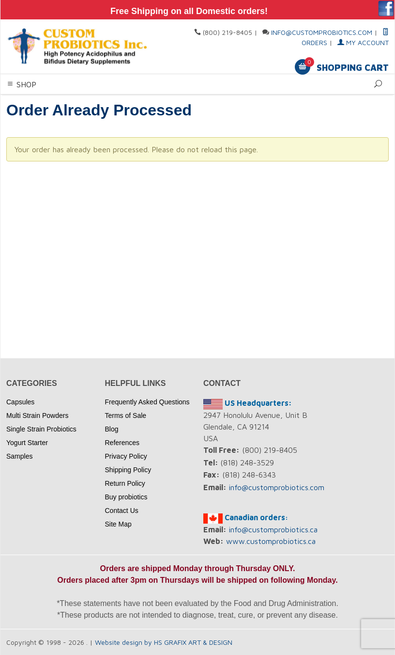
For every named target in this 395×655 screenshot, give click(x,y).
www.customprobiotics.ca (271, 541)
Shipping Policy (128, 470)
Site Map (118, 524)
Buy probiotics (126, 497)
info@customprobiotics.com (321, 32)
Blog (112, 429)
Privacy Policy (126, 456)
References (122, 443)
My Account (363, 42)
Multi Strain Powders (37, 415)
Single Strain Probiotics (41, 429)
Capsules (20, 402)
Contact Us (121, 510)
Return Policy (125, 483)
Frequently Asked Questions (147, 402)
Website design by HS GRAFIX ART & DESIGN (163, 642)
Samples (19, 456)
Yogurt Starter (27, 443)
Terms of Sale (126, 415)
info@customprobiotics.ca (273, 529)
